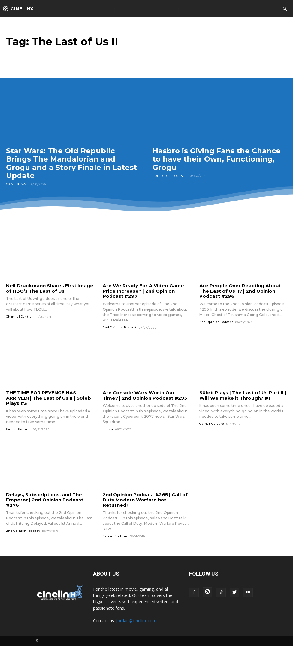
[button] (284, 9)
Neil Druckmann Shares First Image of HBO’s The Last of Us (49, 288)
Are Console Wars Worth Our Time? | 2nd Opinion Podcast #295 (146, 394)
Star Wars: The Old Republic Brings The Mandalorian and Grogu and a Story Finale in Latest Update (71, 163)
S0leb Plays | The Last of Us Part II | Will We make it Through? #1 (242, 394)
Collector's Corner (170, 175)
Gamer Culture (18, 428)
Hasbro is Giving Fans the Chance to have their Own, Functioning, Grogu (217, 159)
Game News (16, 184)
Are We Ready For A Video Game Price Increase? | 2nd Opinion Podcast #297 (142, 291)
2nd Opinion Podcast (120, 327)
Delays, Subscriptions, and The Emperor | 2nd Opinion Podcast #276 (44, 499)
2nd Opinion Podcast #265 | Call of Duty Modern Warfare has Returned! (145, 499)
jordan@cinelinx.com (136, 620)
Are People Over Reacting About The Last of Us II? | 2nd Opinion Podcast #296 (238, 291)
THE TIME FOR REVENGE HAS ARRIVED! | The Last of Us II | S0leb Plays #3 (47, 397)
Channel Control (19, 316)
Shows (108, 428)
